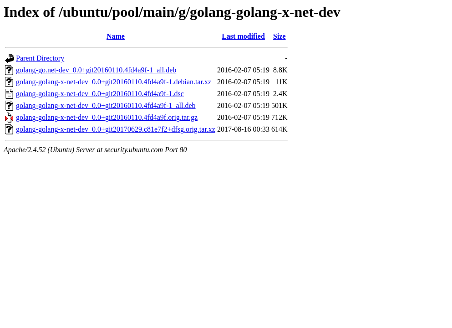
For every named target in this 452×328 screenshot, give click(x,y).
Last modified (243, 36)
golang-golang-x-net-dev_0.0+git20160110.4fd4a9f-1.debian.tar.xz (113, 82)
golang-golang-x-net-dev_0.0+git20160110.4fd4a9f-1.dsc (100, 93)
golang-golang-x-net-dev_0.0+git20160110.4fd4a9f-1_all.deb (106, 105)
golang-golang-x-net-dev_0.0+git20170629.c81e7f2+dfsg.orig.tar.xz (115, 129)
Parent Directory (40, 58)
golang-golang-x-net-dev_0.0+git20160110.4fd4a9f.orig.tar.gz (107, 117)
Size (279, 36)
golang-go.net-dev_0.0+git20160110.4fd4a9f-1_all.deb (96, 70)
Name (116, 36)
